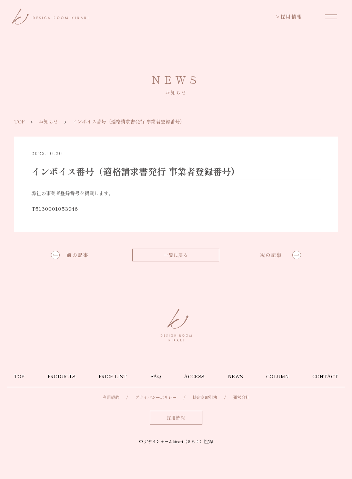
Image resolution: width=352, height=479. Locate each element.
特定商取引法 (204, 397)
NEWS (235, 376)
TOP (19, 121)
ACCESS (194, 376)
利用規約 (111, 397)
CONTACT (325, 376)
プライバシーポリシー (156, 397)
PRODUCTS (62, 376)
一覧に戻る (176, 254)
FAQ (155, 376)
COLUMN (277, 376)
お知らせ (48, 121)
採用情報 (289, 16)
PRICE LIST (113, 376)
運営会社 (241, 397)
